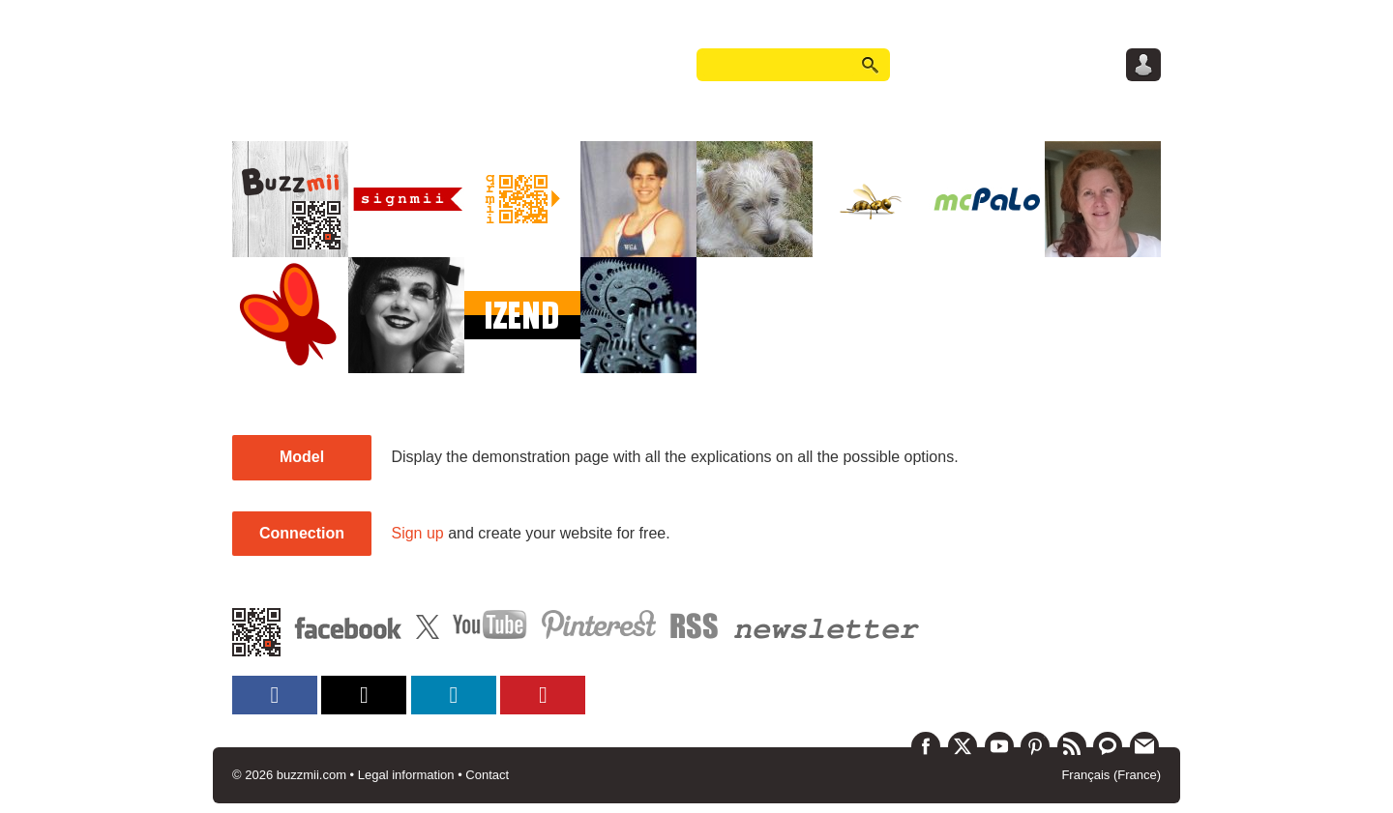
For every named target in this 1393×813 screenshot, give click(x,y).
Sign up (417, 533)
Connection (301, 533)
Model (302, 457)
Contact (487, 775)
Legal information (406, 775)
